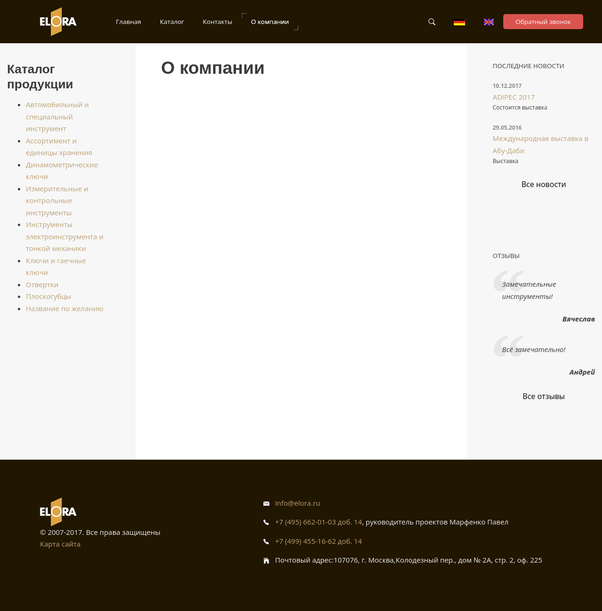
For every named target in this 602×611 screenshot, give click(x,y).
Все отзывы (544, 396)
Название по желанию (64, 308)
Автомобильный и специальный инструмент (57, 116)
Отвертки (42, 284)
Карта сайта (60, 543)
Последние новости (528, 66)
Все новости (544, 184)
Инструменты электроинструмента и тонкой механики (64, 236)
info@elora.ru (297, 503)
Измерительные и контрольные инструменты (57, 200)
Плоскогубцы (48, 296)
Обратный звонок (543, 21)
